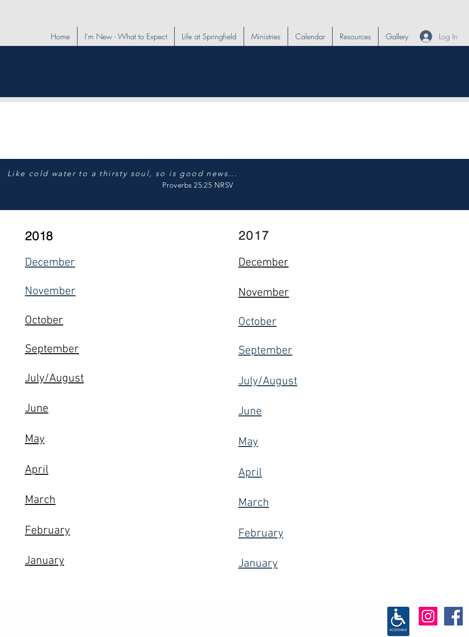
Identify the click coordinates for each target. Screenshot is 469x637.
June (250, 411)
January (258, 563)
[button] (209, 36)
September (265, 351)
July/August (267, 381)
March (253, 503)
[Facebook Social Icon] (453, 616)
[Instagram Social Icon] (428, 616)
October (257, 322)
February (260, 533)
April (250, 473)
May (248, 442)
